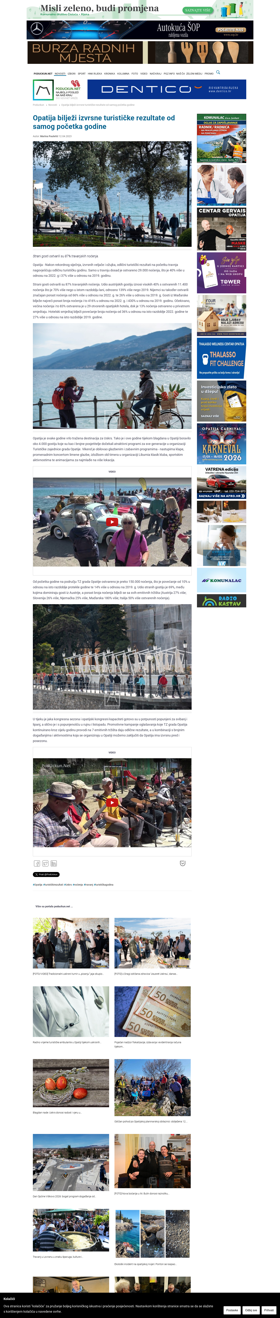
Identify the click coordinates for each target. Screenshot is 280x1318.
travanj (89, 884)
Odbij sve (251, 1310)
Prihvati (269, 1310)
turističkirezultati (54, 884)
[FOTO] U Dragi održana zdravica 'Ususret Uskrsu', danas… (146, 973)
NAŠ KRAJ (155, 73)
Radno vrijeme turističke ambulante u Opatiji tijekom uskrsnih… (67, 1042)
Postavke (232, 1310)
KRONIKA (109, 73)
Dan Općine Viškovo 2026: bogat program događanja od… (64, 1196)
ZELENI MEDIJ (194, 73)
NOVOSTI (60, 73)
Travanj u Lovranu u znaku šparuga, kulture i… (58, 1256)
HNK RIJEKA (95, 73)
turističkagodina (104, 884)
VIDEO (144, 73)
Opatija (38, 884)
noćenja (78, 884)
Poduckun (38, 104)
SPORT (82, 73)
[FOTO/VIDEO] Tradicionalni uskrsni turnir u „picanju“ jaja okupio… (68, 973)
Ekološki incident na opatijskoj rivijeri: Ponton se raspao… (145, 1264)
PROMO (209, 73)
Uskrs (69, 884)
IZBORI (72, 73)
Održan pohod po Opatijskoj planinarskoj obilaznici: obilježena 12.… (151, 1121)
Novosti (52, 104)
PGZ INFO (169, 73)
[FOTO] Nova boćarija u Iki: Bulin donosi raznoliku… (141, 1193)
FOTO (135, 73)
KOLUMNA (123, 73)
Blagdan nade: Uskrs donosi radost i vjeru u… (57, 1112)
